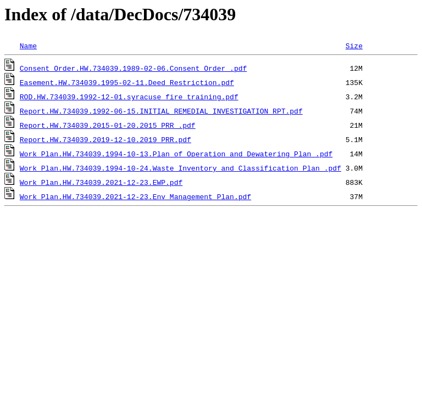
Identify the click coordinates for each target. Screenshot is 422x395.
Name (28, 45)
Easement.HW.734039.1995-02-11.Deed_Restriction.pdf (127, 82)
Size (354, 45)
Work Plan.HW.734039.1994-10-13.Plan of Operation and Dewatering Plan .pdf (176, 154)
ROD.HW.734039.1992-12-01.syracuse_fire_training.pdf (129, 96)
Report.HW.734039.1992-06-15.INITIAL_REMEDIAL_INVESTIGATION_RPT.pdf (161, 111)
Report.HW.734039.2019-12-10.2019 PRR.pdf (105, 139)
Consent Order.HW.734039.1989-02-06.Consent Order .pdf (133, 68)
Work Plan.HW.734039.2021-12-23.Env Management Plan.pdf (135, 196)
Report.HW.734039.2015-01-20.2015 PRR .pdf (108, 125)
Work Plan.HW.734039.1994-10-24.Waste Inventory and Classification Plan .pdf (180, 168)
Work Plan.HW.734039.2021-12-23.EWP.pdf (101, 182)
